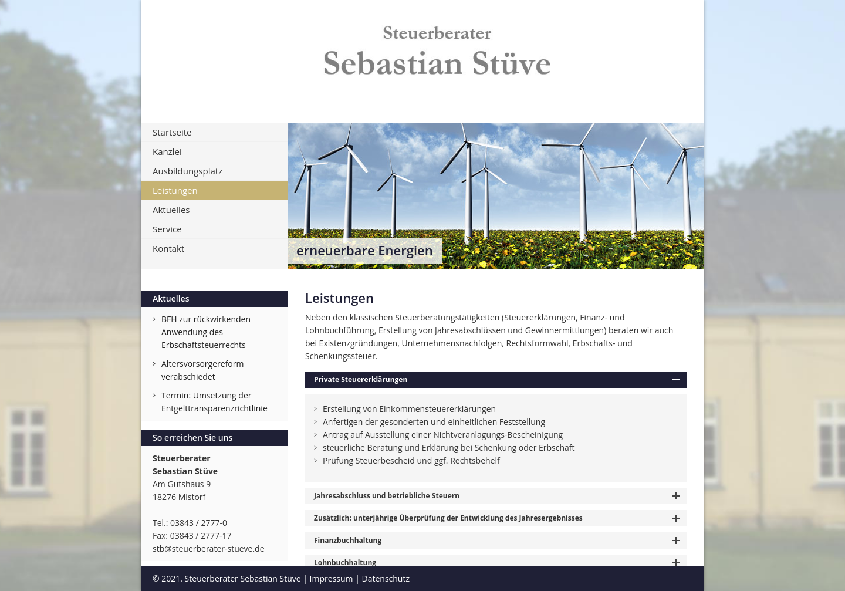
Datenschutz (386, 578)
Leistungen (175, 190)
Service (167, 229)
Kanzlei (167, 151)
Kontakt (168, 248)
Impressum (331, 578)
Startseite (172, 132)
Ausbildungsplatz (187, 171)
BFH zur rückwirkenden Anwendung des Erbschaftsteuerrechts (206, 331)
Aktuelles (171, 209)
